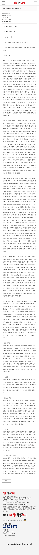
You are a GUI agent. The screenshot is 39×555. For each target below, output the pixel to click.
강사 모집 (5, 511)
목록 (6, 481)
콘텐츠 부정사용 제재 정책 (25, 509)
